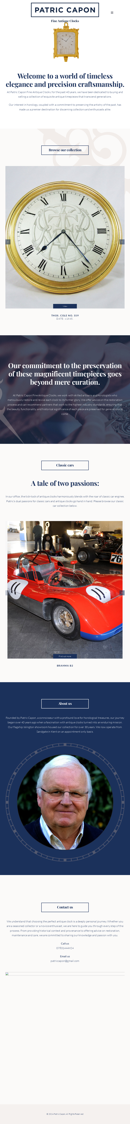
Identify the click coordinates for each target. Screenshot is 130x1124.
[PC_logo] (65, 4)
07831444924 (67, 948)
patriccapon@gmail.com (67, 961)
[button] (7, 239)
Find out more (65, 654)
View (65, 303)
